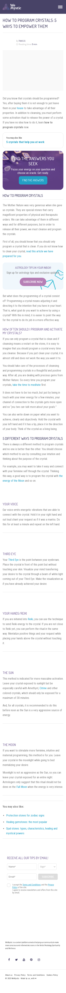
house (20, 108)
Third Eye (13, 559)
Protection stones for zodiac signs (25, 815)
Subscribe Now (33, 282)
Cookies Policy (52, 975)
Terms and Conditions (36, 975)
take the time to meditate (26, 385)
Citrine (43, 688)
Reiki (30, 619)
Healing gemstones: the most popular (26, 822)
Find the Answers (33, 180)
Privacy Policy (20, 975)
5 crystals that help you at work (25, 142)
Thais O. (22, 41)
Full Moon (21, 787)
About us (8, 975)
